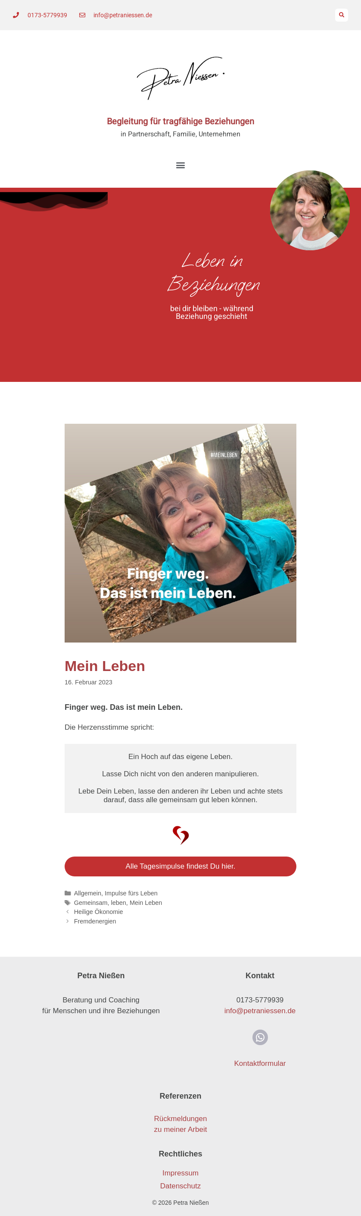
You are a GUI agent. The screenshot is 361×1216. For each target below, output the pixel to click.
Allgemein (87, 893)
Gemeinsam (91, 902)
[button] (341, 15)
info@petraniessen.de (260, 1011)
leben (118, 902)
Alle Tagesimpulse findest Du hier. (181, 866)
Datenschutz (180, 1186)
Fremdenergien (95, 921)
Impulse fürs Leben (131, 893)
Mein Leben (146, 902)
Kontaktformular (260, 1063)
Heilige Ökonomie (98, 911)
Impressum (180, 1173)
